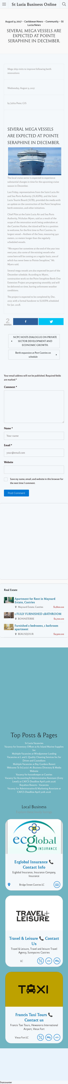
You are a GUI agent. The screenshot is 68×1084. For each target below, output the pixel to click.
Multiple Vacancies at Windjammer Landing (34, 753)
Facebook (30, 1065)
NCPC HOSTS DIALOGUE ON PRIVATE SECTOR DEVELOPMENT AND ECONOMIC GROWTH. (35, 341)
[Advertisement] (34, 541)
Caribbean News (33, 21)
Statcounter (6, 1082)
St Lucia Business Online (34, 4)
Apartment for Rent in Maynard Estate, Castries (35, 600)
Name (8, 428)
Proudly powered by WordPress (20, 1070)
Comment (10, 387)
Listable (45, 1070)
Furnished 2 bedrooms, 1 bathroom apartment (36, 627)
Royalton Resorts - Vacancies (34, 784)
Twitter (43, 1065)
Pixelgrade (57, 1070)
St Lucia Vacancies (34, 743)
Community (52, 21)
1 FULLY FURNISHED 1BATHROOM (38, 614)
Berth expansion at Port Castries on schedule (33, 354)
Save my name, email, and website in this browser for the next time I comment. (36, 480)
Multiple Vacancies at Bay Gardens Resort (34, 763)
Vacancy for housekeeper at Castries (34, 774)
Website (8, 462)
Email (8, 445)
